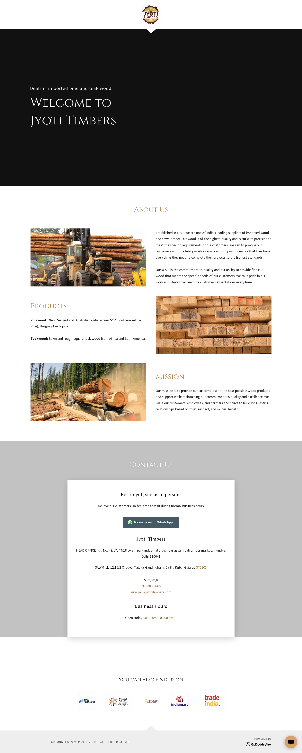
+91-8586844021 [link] (151, 575)
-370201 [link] (201, 556)
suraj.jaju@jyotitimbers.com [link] (150, 581)
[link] (151, 14)
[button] (175, 607)
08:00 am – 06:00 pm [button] (158, 606)
